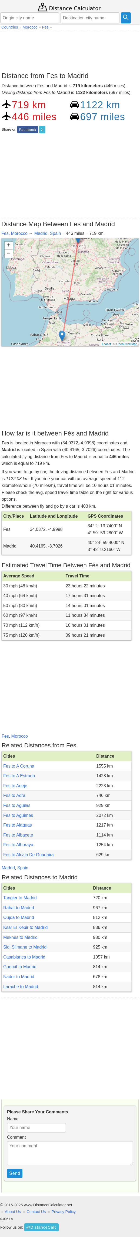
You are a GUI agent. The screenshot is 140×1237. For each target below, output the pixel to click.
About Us (13, 1212)
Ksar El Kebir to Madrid (25, 927)
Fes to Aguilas (17, 805)
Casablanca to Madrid (24, 957)
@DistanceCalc (41, 1227)
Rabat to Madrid (18, 907)
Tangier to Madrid (20, 897)
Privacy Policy (63, 1212)
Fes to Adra (14, 795)
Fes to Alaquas (17, 825)
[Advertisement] (70, 50)
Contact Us (36, 1212)
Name (13, 1119)
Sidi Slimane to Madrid (24, 947)
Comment (16, 1137)
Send (14, 1173)
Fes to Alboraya (18, 844)
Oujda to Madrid (18, 917)
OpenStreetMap (126, 344)
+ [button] (9, 246)
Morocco (19, 233)
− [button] (9, 254)
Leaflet (106, 344)
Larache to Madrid (20, 986)
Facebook (27, 130)
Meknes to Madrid (20, 937)
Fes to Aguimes (18, 815)
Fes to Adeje (15, 785)
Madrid (41, 233)
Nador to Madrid (18, 976)
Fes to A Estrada (19, 775)
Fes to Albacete (18, 835)
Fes (5, 233)
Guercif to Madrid (19, 966)
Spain (55, 233)
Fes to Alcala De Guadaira (28, 854)
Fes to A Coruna (18, 766)
